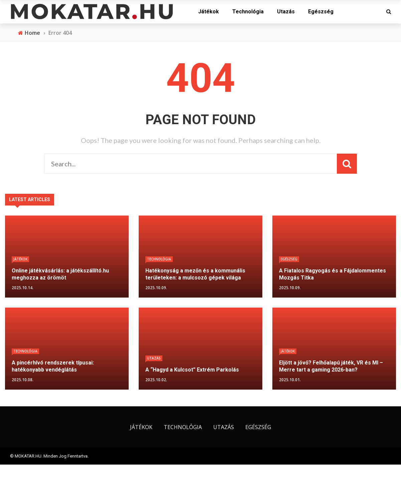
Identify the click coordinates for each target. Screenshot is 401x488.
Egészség (320, 11)
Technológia (248, 11)
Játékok (208, 11)
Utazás (286, 11)
